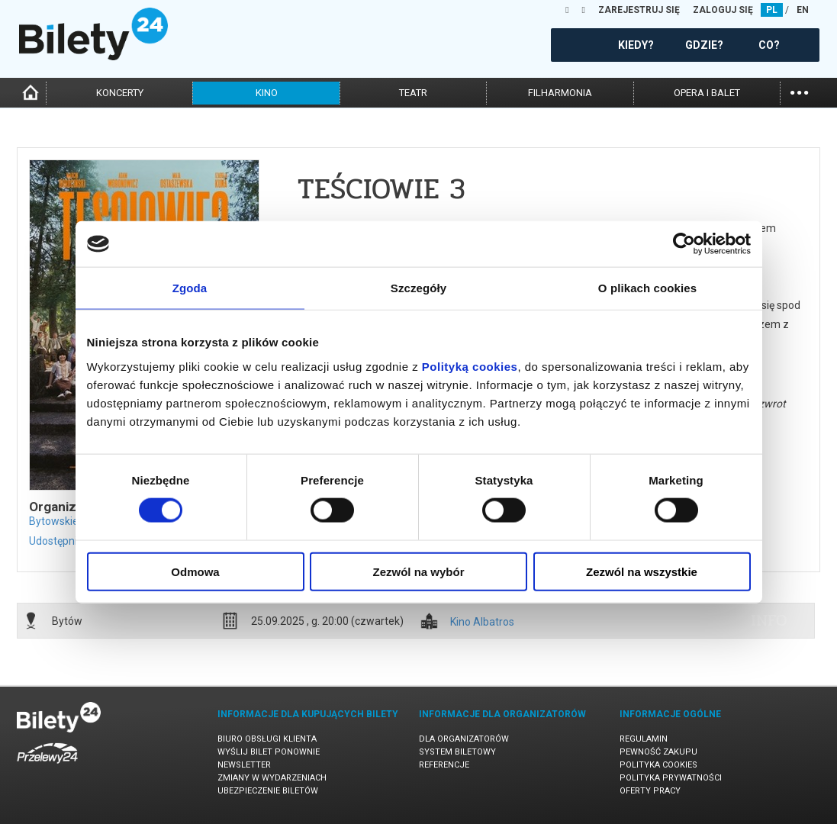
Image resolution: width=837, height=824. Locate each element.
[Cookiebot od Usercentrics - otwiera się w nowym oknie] (684, 244)
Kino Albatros (482, 622)
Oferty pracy (650, 791)
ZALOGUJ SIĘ (723, 10)
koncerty (119, 92)
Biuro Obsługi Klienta (267, 739)
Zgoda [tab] (190, 288)
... (799, 91)
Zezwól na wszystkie (641, 571)
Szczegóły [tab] (418, 288)
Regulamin (644, 739)
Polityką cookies (470, 365)
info (769, 620)
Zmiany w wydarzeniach (272, 778)
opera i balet (707, 92)
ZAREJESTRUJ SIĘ (639, 10)
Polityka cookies (658, 765)
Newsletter (244, 765)
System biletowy (457, 752)
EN (803, 10)
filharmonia (560, 92)
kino (267, 92)
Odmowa (195, 571)
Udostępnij (54, 541)
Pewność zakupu (658, 752)
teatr (413, 92)
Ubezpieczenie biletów (267, 791)
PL (771, 10)
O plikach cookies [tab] (647, 288)
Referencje (444, 765)
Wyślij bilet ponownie (268, 752)
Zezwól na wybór (418, 571)
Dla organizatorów (464, 739)
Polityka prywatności (671, 778)
